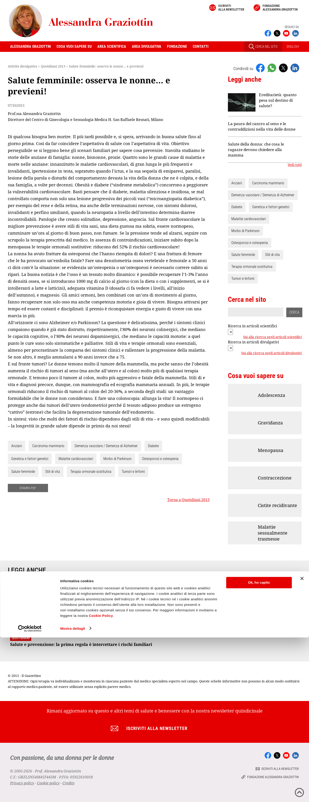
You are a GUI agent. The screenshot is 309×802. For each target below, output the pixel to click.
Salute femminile (23, 471)
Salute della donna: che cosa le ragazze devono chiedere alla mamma (256, 149)
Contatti (200, 46)
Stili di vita (52, 471)
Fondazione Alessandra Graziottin (280, 7)
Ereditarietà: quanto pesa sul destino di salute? (278, 100)
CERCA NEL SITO (263, 47)
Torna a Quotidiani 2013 (188, 499)
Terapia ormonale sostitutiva (90, 471)
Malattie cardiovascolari (76, 459)
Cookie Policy (101, 780)
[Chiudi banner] (301, 743)
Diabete (153, 446)
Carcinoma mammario (48, 446)
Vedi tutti (295, 165)
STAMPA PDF (28, 488)
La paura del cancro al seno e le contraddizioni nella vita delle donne (261, 126)
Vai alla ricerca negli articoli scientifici (272, 337)
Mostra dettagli (72, 793)
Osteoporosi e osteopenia (160, 459)
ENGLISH (293, 47)
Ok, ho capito (259, 747)
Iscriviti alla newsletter (231, 7)
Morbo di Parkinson (117, 459)
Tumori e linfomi (133, 471)
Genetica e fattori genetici (29, 459)
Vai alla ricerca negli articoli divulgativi (271, 353)
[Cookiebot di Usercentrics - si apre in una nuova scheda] (30, 793)
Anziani (16, 446)
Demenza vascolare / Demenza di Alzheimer (106, 446)
